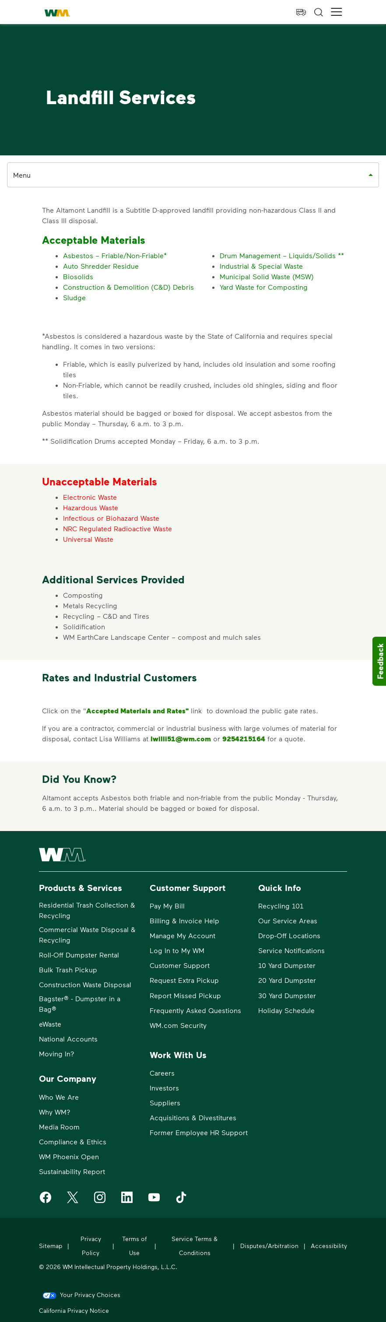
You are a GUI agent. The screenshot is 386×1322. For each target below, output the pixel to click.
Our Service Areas (287, 920)
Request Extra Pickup (184, 980)
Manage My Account (182, 935)
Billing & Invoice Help (184, 920)
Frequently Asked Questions (195, 1010)
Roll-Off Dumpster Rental (79, 954)
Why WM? (54, 1112)
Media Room (59, 1126)
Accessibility (329, 1245)
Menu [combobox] (22, 175)
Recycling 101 (280, 905)
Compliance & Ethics (72, 1141)
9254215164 (243, 738)
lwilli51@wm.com (181, 738)
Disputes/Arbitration (269, 1245)
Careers (162, 1073)
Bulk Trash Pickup (68, 969)
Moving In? (56, 1053)
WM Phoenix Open (69, 1156)
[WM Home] (57, 13)
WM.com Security (178, 1025)
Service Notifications (291, 950)
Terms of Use (134, 1245)
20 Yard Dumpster (287, 980)
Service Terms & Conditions (195, 1245)
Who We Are (59, 1097)
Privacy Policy (91, 1245)
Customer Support (180, 965)
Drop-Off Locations (289, 935)
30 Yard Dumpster (287, 995)
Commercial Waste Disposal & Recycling (87, 934)
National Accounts (68, 1038)
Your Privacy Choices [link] (90, 1294)
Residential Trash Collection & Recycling (87, 910)
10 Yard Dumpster (287, 965)
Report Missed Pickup (185, 995)
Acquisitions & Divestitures (193, 1117)
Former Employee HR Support (199, 1132)
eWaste (50, 1024)
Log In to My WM (177, 950)
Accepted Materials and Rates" (137, 710)
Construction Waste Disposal (85, 984)
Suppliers (165, 1102)
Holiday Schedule (286, 1010)
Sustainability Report (72, 1171)
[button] (336, 12)
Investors (164, 1088)
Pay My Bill (167, 905)
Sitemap (50, 1245)
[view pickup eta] (301, 12)
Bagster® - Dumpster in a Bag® (79, 1003)
